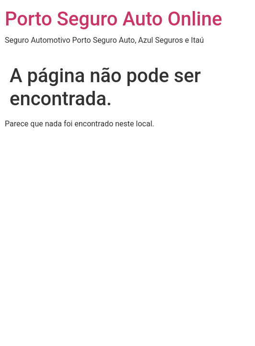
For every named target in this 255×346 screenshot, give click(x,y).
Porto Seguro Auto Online (113, 19)
